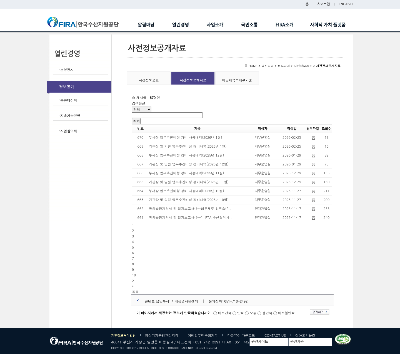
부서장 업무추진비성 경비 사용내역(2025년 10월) (186, 190)
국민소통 (250, 24)
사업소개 (215, 24)
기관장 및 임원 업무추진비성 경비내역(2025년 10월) (189, 199)
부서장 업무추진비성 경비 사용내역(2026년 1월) (185, 137)
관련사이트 (259, 341)
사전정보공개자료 (193, 80)
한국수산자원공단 (87, 22)
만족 (240, 312)
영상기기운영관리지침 (161, 335)
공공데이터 (68, 100)
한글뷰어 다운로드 (241, 335)
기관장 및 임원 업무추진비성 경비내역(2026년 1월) (188, 146)
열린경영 (181, 24)
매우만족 (224, 312)
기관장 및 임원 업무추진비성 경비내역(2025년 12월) (189, 164)
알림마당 (146, 24)
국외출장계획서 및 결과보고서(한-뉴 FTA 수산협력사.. (190, 217)
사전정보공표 (149, 80)
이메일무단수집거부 (203, 335)
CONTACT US (275, 335)
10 (134, 275)
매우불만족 (286, 312)
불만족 (267, 312)
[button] (135, 291)
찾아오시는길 (305, 335)
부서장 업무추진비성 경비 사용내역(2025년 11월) (186, 172)
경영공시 (67, 69)
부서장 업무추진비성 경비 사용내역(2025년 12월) (186, 155)
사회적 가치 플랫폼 (328, 24)
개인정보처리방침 (123, 335)
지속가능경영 (70, 115)
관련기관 (297, 341)
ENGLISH (346, 4)
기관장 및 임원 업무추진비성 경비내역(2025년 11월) (189, 181)
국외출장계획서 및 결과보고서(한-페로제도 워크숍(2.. (190, 208)
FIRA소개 (284, 24)
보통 (253, 312)
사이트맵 (324, 4)
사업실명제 (68, 130)
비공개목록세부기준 (237, 80)
